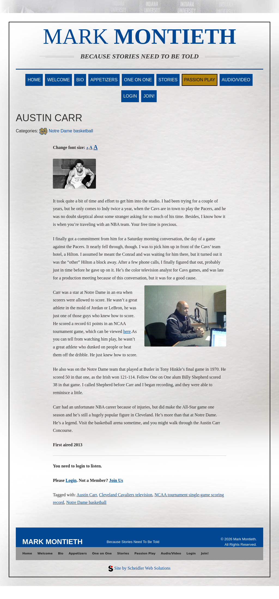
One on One (138, 79)
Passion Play (199, 79)
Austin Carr (87, 494)
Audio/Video (236, 79)
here (127, 331)
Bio (80, 79)
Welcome (58, 79)
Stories (168, 79)
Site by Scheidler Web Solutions (142, 568)
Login (130, 96)
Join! (148, 96)
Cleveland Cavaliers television (126, 494)
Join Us (116, 480)
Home (34, 79)
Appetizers (104, 79)
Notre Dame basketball (66, 131)
